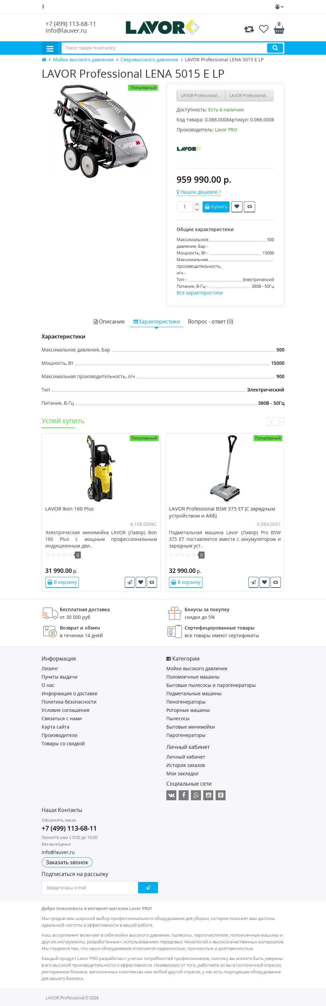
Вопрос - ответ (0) (210, 321)
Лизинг (50, 668)
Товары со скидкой (63, 743)
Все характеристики (200, 292)
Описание (109, 321)
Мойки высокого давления (196, 668)
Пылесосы (178, 718)
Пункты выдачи (60, 677)
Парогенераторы (186, 735)
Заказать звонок (67, 862)
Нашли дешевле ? (199, 192)
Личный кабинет (185, 757)
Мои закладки (182, 773)
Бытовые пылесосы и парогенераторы (211, 685)
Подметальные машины (194, 693)
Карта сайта (56, 727)
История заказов (185, 765)
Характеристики (156, 321)
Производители (60, 735)
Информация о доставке (69, 693)
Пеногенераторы (186, 702)
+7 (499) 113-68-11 (71, 24)
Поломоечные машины (193, 677)
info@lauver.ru (66, 30)
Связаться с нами (62, 718)
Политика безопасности (69, 702)
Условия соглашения (65, 710)
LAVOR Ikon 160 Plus (69, 508)
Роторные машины (188, 710)
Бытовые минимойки (190, 727)
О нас (48, 685)
